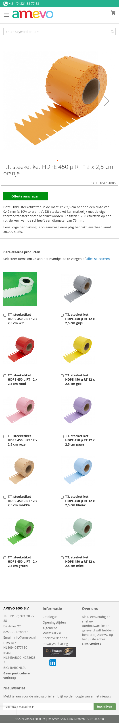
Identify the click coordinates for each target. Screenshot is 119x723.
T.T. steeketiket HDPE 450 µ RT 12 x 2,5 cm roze (22, 440)
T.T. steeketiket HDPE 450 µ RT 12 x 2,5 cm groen (22, 561)
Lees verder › (91, 643)
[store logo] (32, 14)
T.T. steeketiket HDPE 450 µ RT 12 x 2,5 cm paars (80, 440)
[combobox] (59, 31)
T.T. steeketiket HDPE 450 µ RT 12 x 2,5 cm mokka (22, 500)
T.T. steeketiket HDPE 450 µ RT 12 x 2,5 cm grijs (80, 318)
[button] (107, 100)
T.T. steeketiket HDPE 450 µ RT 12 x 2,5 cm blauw (80, 500)
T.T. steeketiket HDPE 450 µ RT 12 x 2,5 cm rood (22, 379)
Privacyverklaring (55, 643)
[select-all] (98, 259)
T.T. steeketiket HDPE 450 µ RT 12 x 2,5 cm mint (80, 561)
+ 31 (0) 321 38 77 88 (24, 3)
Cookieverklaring (55, 638)
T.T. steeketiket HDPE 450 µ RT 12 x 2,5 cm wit (22, 318)
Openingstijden (54, 622)
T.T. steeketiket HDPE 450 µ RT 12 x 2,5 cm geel (80, 379)
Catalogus (50, 617)
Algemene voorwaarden (52, 630)
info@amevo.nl (24, 637)
